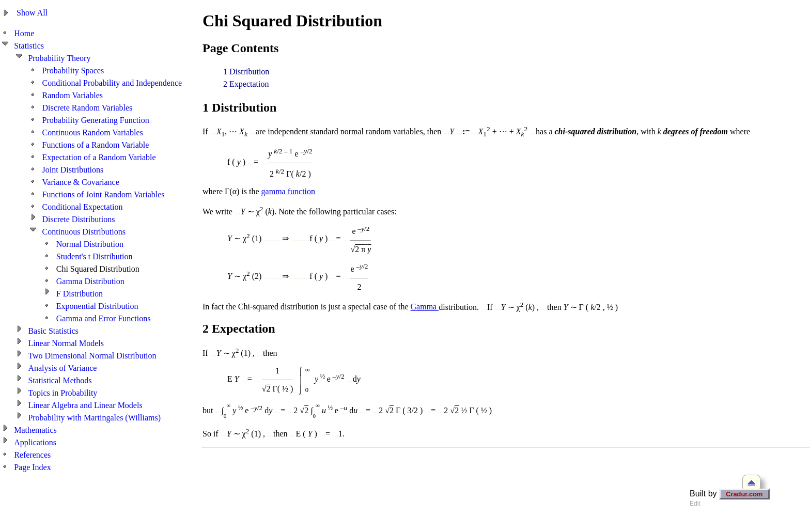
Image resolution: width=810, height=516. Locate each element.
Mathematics (35, 430)
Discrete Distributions (78, 219)
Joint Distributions (73, 169)
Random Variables (72, 95)
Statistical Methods (59, 380)
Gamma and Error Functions (103, 318)
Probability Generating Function (95, 120)
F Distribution (79, 293)
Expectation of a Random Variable (99, 157)
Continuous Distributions (84, 231)
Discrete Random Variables (87, 107)
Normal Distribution (89, 244)
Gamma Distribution (90, 281)
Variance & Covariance (80, 182)
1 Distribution (246, 71)
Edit (695, 503)
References (32, 454)
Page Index (32, 467)
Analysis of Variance (62, 368)
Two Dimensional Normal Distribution (92, 355)
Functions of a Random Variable (95, 144)
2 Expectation (246, 84)
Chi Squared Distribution (97, 268)
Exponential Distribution (97, 306)
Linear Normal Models (66, 343)
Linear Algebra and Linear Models (85, 405)
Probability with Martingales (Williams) (94, 417)
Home (24, 33)
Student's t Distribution (94, 256)
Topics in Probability (62, 392)
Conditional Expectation (82, 206)
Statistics (29, 45)
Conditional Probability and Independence (112, 83)
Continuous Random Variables (92, 132)
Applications (35, 442)
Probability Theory (59, 58)
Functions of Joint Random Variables (103, 194)
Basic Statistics (53, 330)
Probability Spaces (73, 70)
